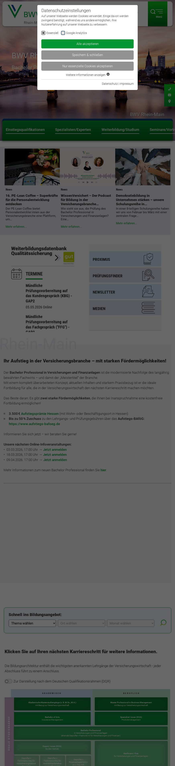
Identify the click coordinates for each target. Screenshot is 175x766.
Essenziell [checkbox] (52, 33)
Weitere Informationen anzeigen (87, 74)
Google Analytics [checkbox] (76, 33)
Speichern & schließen (87, 55)
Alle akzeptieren (87, 44)
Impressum (127, 83)
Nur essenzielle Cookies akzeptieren (87, 66)
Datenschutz (110, 83)
